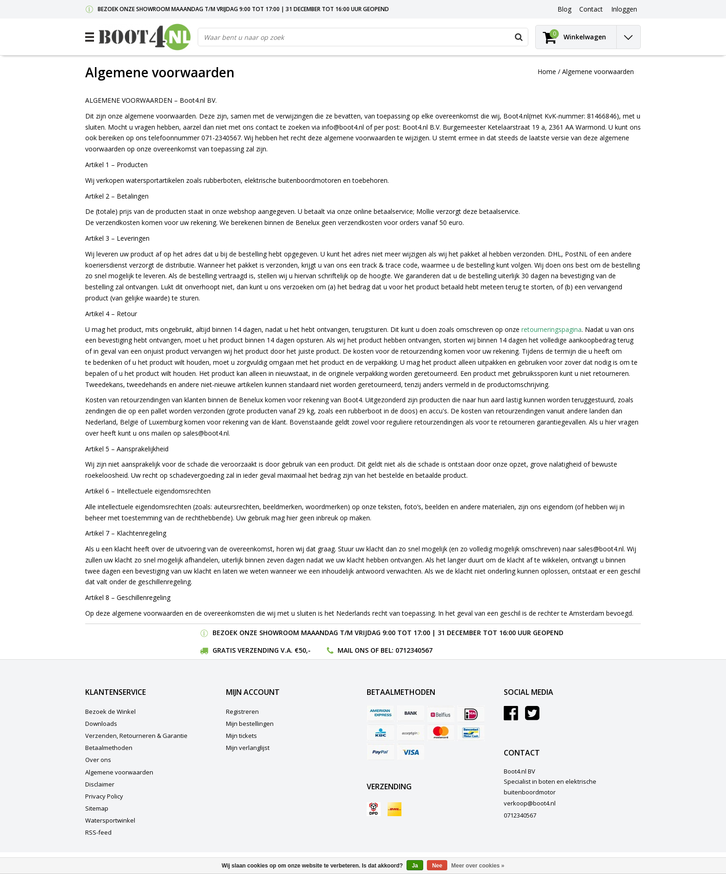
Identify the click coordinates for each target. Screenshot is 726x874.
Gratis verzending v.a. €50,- (262, 650)
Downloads (101, 723)
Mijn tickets (241, 735)
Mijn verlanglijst (247, 747)
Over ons (98, 759)
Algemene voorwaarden (598, 71)
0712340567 (413, 650)
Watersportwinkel (110, 820)
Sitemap (96, 808)
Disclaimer (99, 784)
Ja (415, 865)
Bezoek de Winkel (110, 711)
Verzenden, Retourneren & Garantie (136, 735)
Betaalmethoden (108, 747)
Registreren (242, 711)
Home (547, 71)
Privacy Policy (104, 796)
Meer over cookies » (478, 865)
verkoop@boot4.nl (530, 803)
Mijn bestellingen (250, 723)
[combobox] (363, 37)
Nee (437, 865)
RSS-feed (98, 832)
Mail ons (353, 650)
